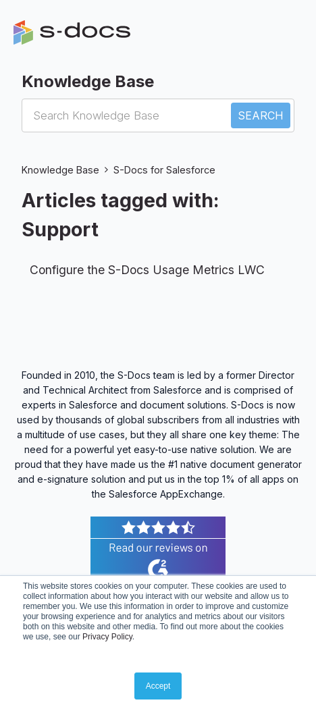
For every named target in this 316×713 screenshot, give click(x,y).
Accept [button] (158, 686)
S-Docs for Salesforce (164, 170)
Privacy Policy (107, 636)
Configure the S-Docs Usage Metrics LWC (147, 270)
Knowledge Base (60, 170)
